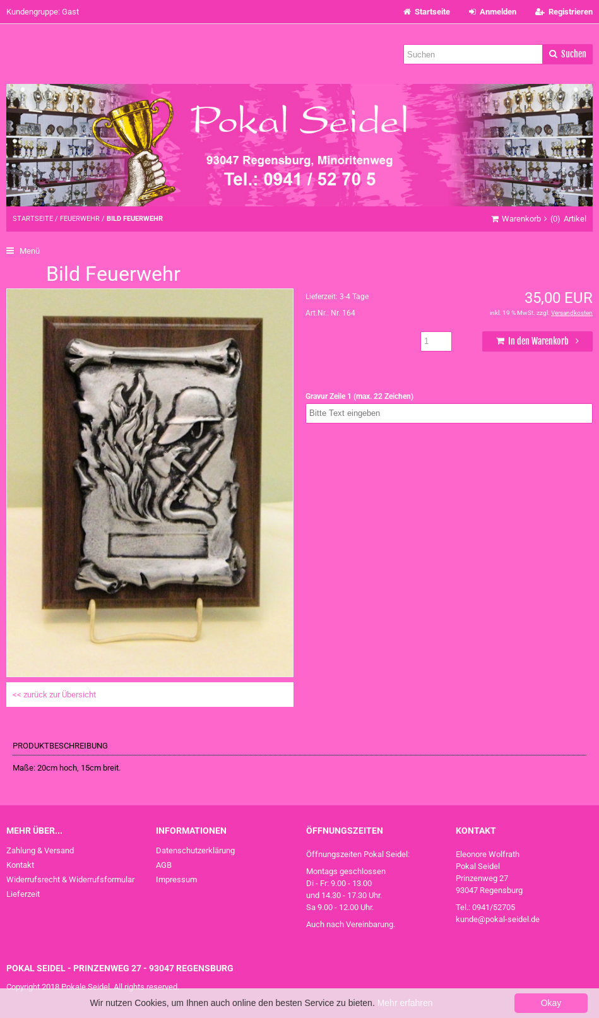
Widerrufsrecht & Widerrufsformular (70, 879)
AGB (164, 865)
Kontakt (20, 865)
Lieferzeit (23, 894)
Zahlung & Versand (40, 850)
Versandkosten (572, 312)
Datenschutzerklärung (195, 850)
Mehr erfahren (405, 1003)
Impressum (176, 879)
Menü (23, 251)
